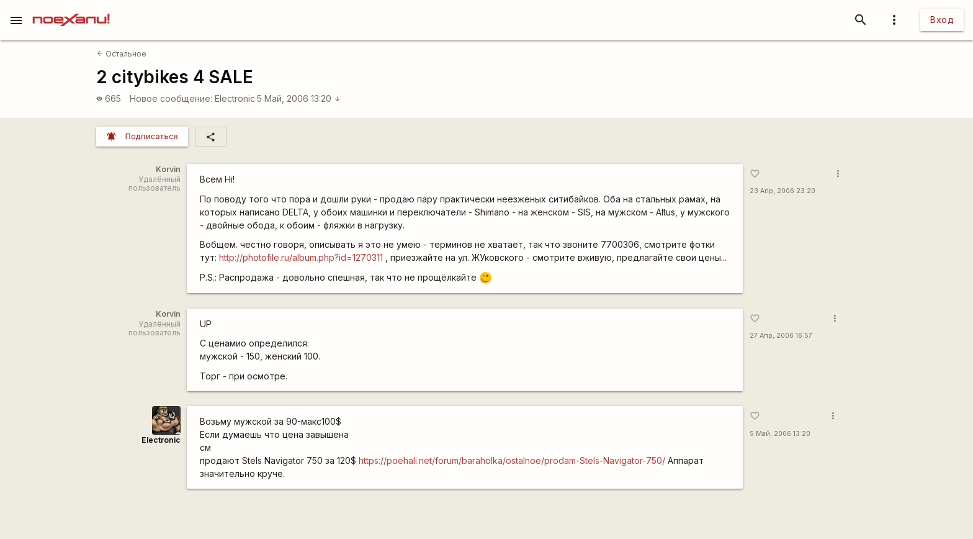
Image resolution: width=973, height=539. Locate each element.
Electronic (235, 98)
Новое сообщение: (171, 98)
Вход (942, 19)
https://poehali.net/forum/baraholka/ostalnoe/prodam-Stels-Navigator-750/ (512, 460)
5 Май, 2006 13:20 (299, 98)
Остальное (121, 53)
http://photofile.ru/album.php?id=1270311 (301, 257)
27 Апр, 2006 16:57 (781, 336)
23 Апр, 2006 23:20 (782, 191)
